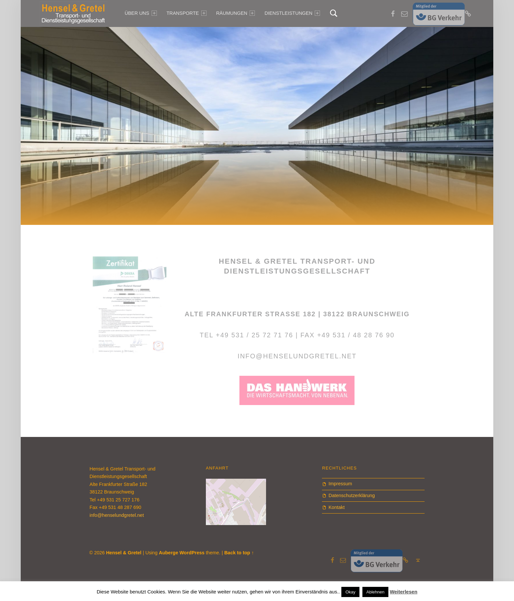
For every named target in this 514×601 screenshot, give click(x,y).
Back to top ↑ (239, 552)
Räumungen (235, 13)
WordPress (192, 552)
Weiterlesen (403, 591)
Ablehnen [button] (375, 591)
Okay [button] (350, 591)
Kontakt (337, 507)
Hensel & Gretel (123, 552)
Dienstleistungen (292, 13)
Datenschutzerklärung (352, 495)
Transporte (186, 13)
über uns (141, 13)
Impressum (340, 483)
